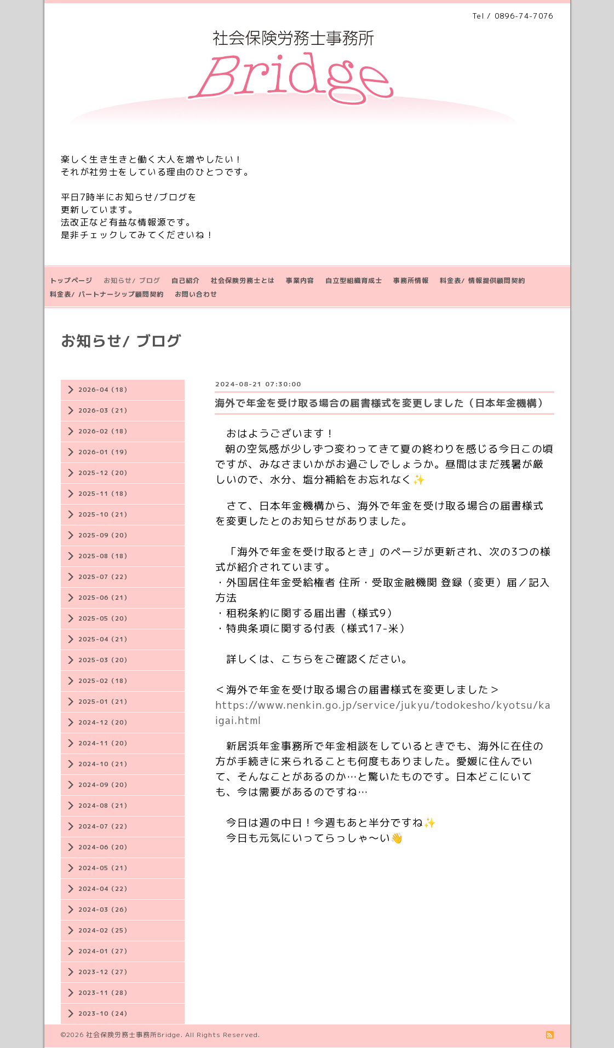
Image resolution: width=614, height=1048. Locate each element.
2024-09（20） (104, 784)
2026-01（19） (104, 452)
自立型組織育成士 (353, 280)
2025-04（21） (104, 639)
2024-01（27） (104, 951)
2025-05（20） (104, 618)
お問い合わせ (196, 294)
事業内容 (300, 280)
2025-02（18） (104, 680)
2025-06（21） (104, 597)
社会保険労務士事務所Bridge (133, 1034)
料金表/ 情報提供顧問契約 (482, 280)
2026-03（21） (104, 410)
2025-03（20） (104, 660)
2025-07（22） (104, 576)
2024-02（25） (104, 930)
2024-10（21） (104, 764)
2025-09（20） (104, 535)
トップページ (71, 280)
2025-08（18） (104, 556)
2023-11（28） (104, 992)
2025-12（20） (104, 472)
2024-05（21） (104, 868)
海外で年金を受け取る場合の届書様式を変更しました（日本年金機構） (381, 403)
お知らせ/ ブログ (132, 280)
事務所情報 (411, 280)
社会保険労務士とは (243, 280)
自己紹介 (185, 280)
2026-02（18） (104, 431)
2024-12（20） (104, 722)
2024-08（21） (104, 805)
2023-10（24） (104, 1013)
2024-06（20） (104, 847)
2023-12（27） (104, 972)
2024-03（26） (104, 909)
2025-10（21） (104, 514)
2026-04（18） (104, 389)
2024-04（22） (104, 888)
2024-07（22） (104, 826)
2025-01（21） (104, 701)
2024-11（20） (104, 743)
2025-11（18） (104, 493)
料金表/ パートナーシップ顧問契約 (107, 294)
